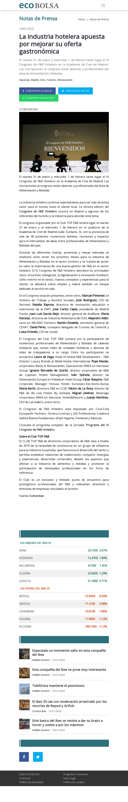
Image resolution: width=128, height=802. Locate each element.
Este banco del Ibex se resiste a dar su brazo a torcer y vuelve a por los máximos (67, 722)
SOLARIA (24, 619)
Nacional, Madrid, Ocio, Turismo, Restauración (45, 80)
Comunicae (36, 496)
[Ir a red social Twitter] (38, 757)
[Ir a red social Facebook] (24, 757)
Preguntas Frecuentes (75, 774)
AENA (22, 550)
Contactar (24, 778)
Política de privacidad (31, 782)
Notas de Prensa (99, 19)
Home (81, 19)
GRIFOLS (24, 604)
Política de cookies (74, 782)
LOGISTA (25, 581)
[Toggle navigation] (103, 5)
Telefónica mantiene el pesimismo (58, 686)
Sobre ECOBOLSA (29, 774)
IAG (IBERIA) (27, 566)
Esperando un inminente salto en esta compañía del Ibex (69, 652)
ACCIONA (25, 626)
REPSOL (24, 596)
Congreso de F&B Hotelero (38, 211)
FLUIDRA (24, 573)
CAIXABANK (26, 611)
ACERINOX (26, 558)
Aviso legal (69, 778)
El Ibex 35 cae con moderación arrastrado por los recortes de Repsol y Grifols (69, 703)
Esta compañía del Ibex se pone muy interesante (69, 669)
